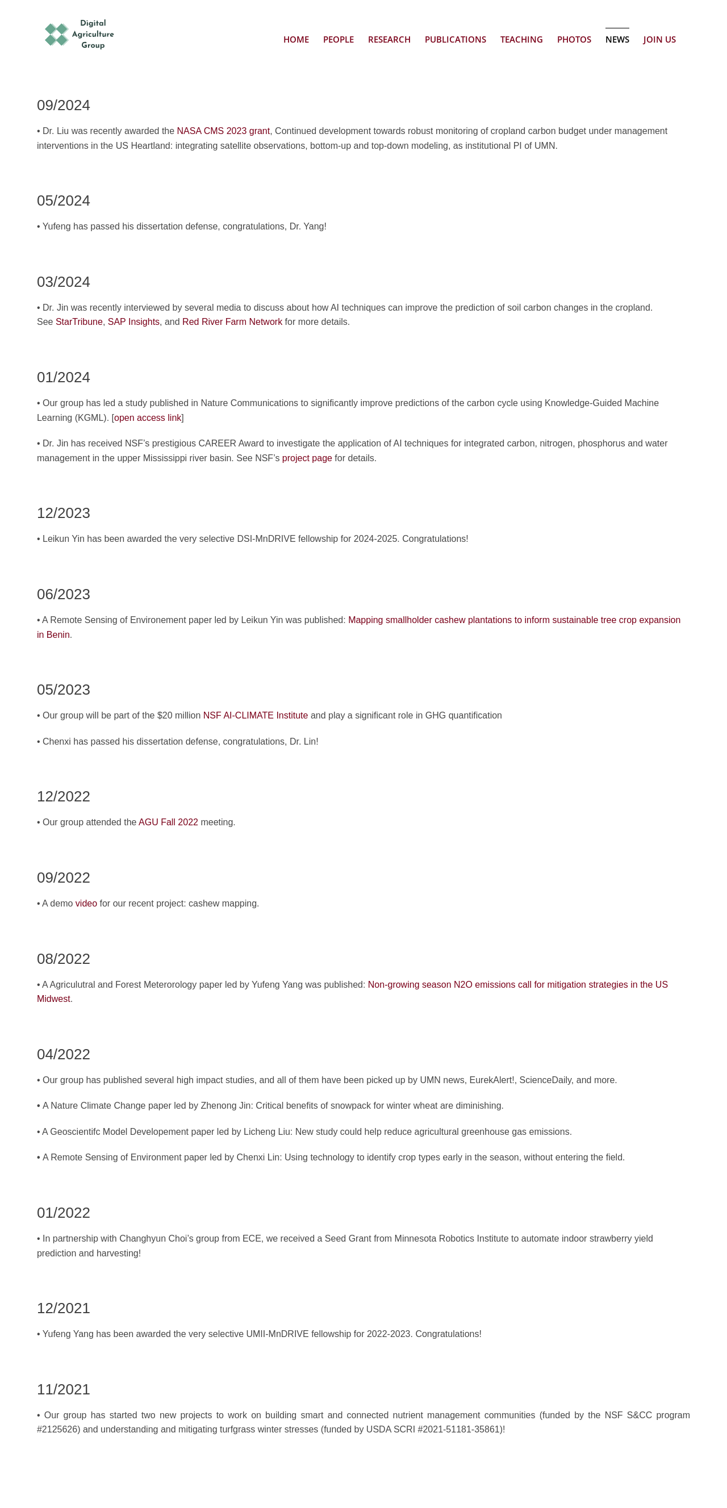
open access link (147, 418)
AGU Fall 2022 (168, 822)
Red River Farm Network (232, 322)
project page (307, 458)
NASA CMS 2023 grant (223, 131)
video (86, 903)
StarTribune (79, 322)
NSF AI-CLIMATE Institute (255, 715)
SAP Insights (134, 322)
